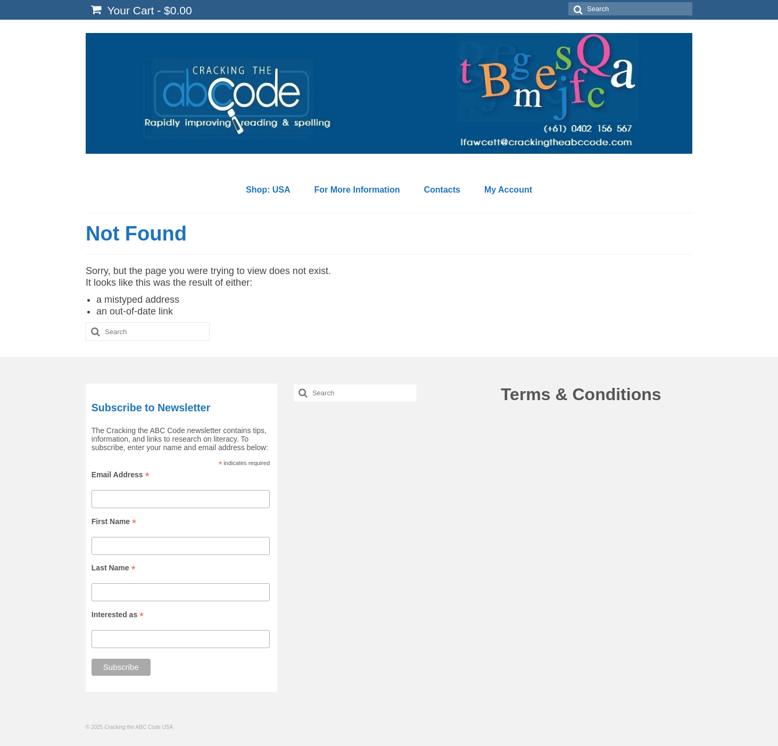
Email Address (121, 475)
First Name (114, 522)
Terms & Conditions (581, 394)
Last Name (114, 568)
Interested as (118, 615)
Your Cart (141, 10)
